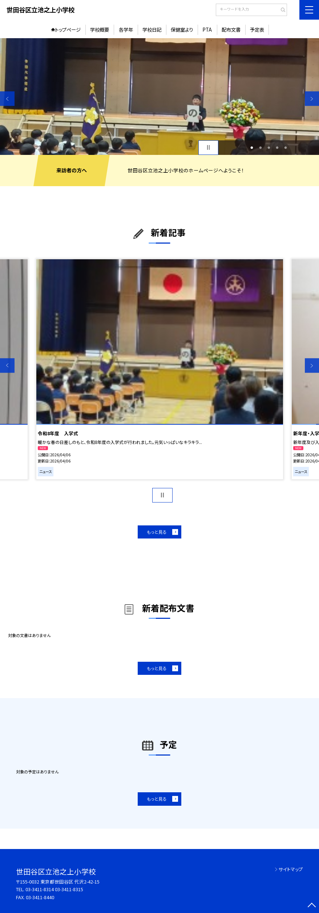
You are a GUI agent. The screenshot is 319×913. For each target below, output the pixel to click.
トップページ (68, 29)
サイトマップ (291, 869)
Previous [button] (7, 99)
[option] (159, 96)
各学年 (126, 29)
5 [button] (285, 147)
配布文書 (231, 29)
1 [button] (252, 147)
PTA (207, 29)
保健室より (182, 29)
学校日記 (151, 29)
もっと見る (157, 532)
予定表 (257, 29)
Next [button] (312, 99)
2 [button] (260, 147)
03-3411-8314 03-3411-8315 (54, 889)
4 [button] (277, 147)
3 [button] (268, 147)
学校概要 (99, 29)
